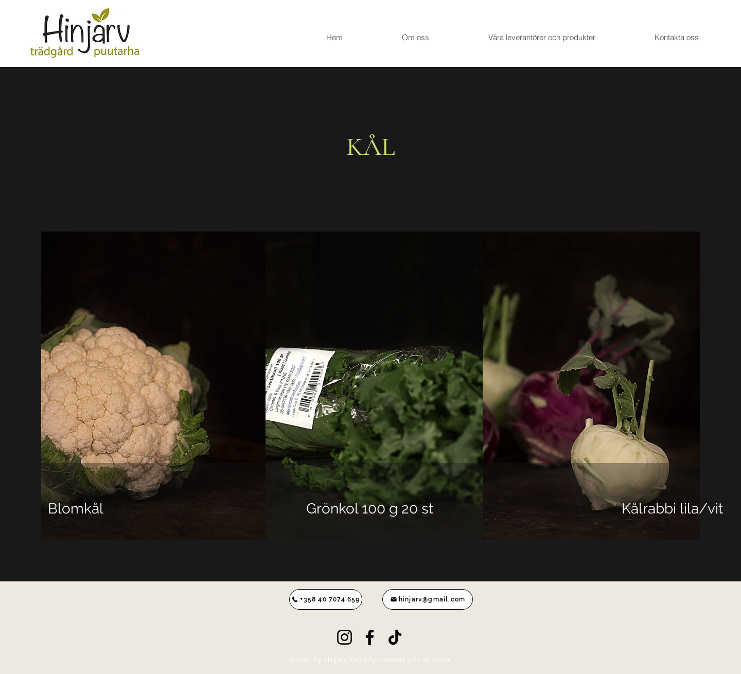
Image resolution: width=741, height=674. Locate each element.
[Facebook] (370, 637)
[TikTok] (395, 637)
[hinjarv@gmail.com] (427, 599)
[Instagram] (344, 637)
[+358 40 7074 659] (325, 599)
